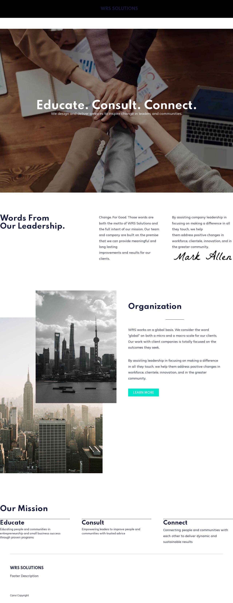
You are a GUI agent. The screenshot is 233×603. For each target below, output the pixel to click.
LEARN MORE (143, 392)
